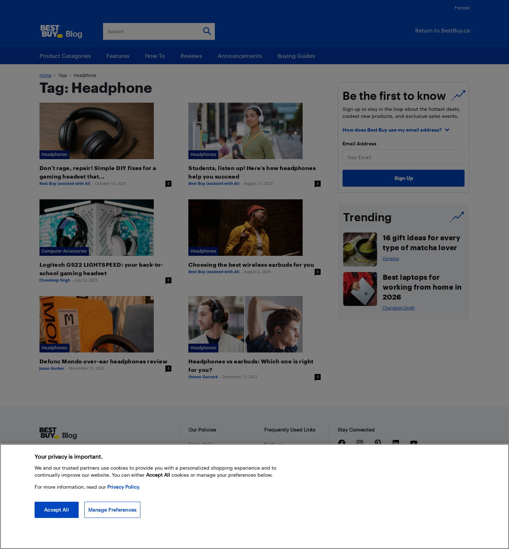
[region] (254, 496)
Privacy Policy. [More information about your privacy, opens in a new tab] (123, 487)
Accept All (56, 510)
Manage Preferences (112, 510)
